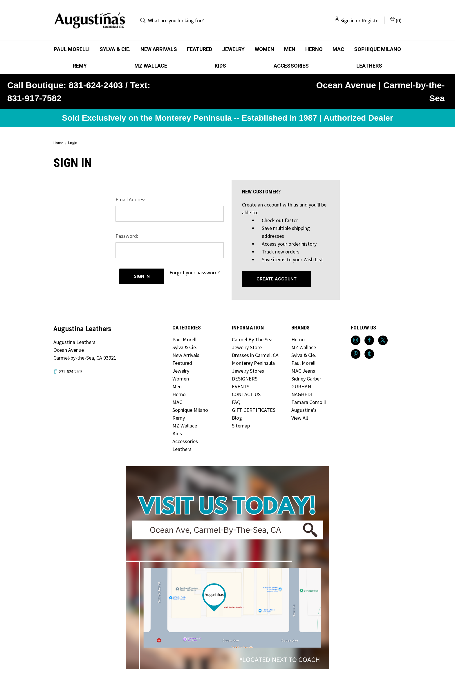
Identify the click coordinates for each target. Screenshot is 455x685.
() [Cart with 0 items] (396, 20)
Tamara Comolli (308, 402)
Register (371, 20)
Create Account (277, 279)
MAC (338, 49)
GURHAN (301, 386)
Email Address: (131, 199)
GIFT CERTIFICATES (253, 410)
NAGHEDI (301, 394)
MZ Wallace (150, 66)
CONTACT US (246, 394)
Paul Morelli (72, 49)
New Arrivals (158, 49)
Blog (237, 417)
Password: (126, 236)
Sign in (347, 20)
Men (289, 49)
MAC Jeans (303, 370)
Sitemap (241, 425)
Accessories (291, 66)
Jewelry (233, 49)
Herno (314, 49)
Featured (199, 49)
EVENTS (240, 386)
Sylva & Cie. (115, 49)
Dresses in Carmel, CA (255, 355)
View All (299, 417)
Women (264, 49)
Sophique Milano (377, 49)
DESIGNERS (244, 378)
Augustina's (304, 410)
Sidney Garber (306, 378)
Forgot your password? (194, 272)
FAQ (236, 402)
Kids (220, 66)
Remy (80, 66)
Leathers (369, 66)
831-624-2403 (70, 371)
